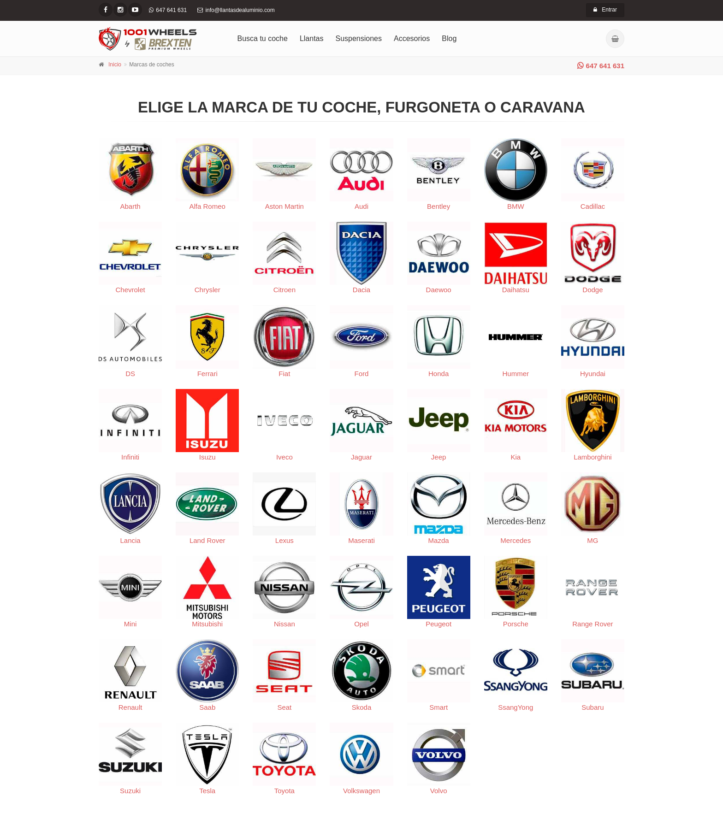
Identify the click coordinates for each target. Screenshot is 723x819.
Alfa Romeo (207, 174)
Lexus (284, 508)
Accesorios (412, 38)
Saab (207, 675)
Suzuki (130, 759)
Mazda (438, 508)
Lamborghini (592, 425)
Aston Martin (284, 174)
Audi (361, 174)
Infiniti (130, 425)
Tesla (207, 759)
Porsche (515, 592)
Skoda (361, 675)
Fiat (284, 341)
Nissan (284, 592)
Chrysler (207, 258)
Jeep (438, 425)
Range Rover (592, 592)
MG (592, 508)
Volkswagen (361, 759)
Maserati (361, 508)
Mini (130, 592)
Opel (361, 592)
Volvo (438, 759)
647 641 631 (600, 66)
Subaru (592, 675)
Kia (515, 425)
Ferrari (207, 341)
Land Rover (207, 508)
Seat (284, 675)
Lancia (130, 508)
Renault (130, 675)
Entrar (605, 9)
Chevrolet (130, 258)
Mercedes (515, 508)
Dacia (361, 258)
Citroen (284, 258)
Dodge (592, 258)
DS (130, 341)
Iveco (284, 425)
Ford (361, 341)
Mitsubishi (207, 592)
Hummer (515, 341)
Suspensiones (359, 38)
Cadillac (592, 174)
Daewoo (438, 258)
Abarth (130, 174)
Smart (438, 675)
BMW (515, 174)
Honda (438, 341)
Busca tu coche (262, 38)
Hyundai (592, 341)
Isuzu (207, 425)
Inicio (114, 64)
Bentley (438, 174)
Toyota (284, 759)
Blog (449, 38)
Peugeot (438, 592)
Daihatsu (515, 258)
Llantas (312, 38)
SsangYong (515, 675)
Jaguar (361, 425)
